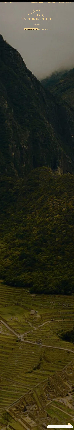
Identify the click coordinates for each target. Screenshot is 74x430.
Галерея (11, 2)
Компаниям (4, 2)
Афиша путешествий (52, 2)
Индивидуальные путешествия (65, 2)
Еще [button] (16, 2)
